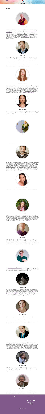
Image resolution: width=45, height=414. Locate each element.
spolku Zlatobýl (16, 292)
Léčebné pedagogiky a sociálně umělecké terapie (28, 92)
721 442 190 (31, 403)
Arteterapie (28, 220)
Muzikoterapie (11, 170)
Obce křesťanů (13, 57)
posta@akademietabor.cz (30, 402)
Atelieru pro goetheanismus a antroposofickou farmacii (12, 293)
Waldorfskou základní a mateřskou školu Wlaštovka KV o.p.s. (15, 268)
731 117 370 (30, 404)
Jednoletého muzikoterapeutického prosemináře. (19, 170)
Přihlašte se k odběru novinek (22, 408)
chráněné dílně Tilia (12, 370)
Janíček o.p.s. (11, 348)
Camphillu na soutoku (33, 291)
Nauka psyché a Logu (27, 36)
